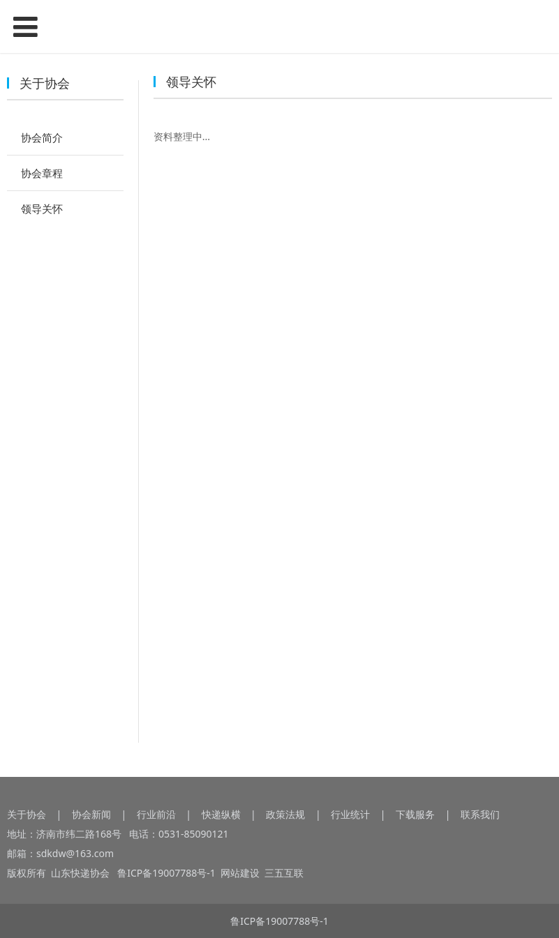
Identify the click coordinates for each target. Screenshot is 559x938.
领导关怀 (42, 208)
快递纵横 (221, 814)
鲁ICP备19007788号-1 (168, 872)
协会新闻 (91, 814)
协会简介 (42, 137)
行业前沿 (156, 814)
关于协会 (26, 814)
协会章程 (42, 173)
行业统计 (350, 814)
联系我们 (480, 814)
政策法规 (285, 814)
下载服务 (415, 814)
